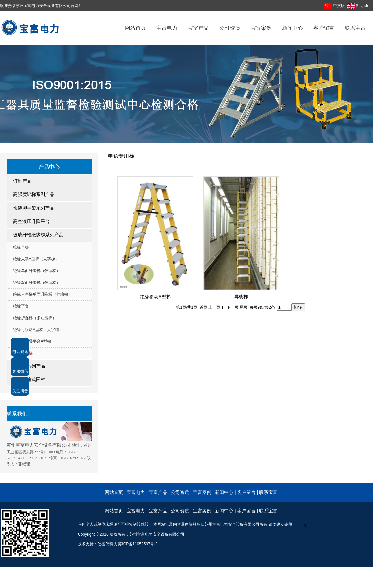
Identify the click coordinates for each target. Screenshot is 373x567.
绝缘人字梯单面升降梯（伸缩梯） (42, 294)
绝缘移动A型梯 (155, 296)
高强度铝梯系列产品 (33, 194)
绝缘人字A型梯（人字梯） (36, 259)
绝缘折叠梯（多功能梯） (34, 318)
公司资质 (180, 492)
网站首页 (114, 492)
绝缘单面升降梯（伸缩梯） (36, 270)
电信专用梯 (23, 353)
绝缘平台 (21, 306)
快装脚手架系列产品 (33, 208)
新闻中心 (224, 492)
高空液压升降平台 (31, 221)
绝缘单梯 (21, 247)
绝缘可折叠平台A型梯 (32, 341)
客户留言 (246, 492)
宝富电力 (136, 492)
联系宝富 (268, 492)
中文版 (339, 5)
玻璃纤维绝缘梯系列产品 (38, 234)
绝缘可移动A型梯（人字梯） (38, 329)
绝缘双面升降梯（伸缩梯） (36, 282)
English (362, 5)
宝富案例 (202, 492)
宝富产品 (158, 492)
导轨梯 (241, 296)
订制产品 (22, 181)
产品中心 (49, 167)
